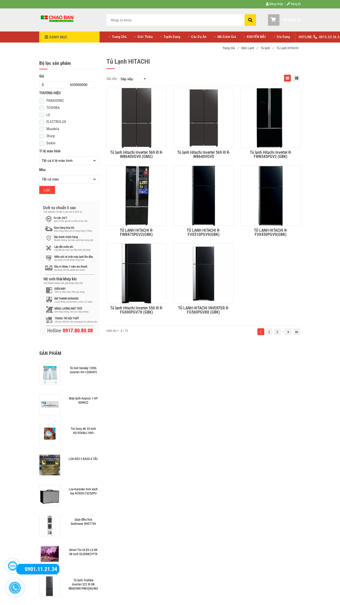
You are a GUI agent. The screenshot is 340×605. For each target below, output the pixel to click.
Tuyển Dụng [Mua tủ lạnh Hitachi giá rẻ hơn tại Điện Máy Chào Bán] (172, 37)
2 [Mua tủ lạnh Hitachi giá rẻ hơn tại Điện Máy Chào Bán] (269, 332)
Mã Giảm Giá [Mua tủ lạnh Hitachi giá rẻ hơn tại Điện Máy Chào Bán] (226, 37)
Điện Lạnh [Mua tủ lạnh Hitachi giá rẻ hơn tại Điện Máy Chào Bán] (249, 48)
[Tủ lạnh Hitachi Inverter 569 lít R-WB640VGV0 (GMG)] (136, 154)
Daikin (51, 143)
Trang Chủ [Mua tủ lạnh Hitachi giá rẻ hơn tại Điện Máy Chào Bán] (119, 37)
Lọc (47, 190)
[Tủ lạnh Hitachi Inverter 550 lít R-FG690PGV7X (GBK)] (136, 310)
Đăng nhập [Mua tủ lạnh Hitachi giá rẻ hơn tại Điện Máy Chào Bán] (274, 4)
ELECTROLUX (56, 122)
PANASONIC (55, 100)
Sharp (50, 136)
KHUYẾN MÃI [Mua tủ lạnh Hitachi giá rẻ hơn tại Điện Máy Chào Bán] (256, 37)
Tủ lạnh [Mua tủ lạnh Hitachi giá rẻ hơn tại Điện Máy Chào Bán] (267, 48)
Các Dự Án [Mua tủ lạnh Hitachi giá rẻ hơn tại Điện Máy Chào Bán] (198, 37)
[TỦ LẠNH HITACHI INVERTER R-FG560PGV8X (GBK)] (203, 310)
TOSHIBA (53, 108)
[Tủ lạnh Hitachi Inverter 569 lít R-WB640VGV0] (203, 154)
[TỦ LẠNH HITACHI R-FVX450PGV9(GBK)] (270, 232)
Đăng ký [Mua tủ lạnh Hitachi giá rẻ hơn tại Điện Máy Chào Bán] (294, 4)
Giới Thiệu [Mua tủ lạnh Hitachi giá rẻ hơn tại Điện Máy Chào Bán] (145, 37)
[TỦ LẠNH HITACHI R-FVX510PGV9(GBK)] (203, 232)
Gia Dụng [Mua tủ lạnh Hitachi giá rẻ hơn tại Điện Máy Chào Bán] (283, 37)
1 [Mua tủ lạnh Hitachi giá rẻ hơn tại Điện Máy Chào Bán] (261, 332)
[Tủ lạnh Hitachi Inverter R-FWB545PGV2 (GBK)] (270, 154)
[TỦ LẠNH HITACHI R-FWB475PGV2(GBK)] (136, 232)
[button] (284, 20)
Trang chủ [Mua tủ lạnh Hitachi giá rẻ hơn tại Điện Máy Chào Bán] (230, 48)
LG (48, 115)
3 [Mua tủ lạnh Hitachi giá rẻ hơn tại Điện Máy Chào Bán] (277, 332)
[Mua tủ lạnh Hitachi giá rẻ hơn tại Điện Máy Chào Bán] (57, 18)
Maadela (52, 129)
